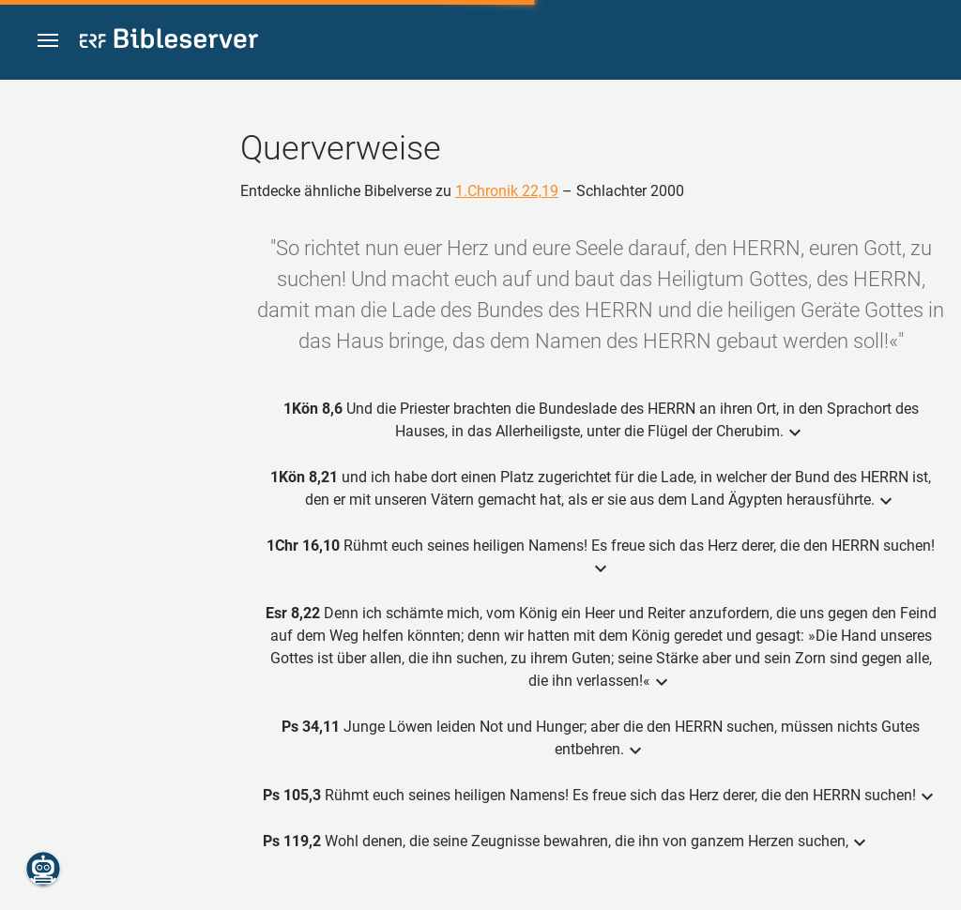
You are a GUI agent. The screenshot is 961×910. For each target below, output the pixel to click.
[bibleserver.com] (169, 42)
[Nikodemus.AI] (43, 869)
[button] (48, 41)
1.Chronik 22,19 (506, 191)
